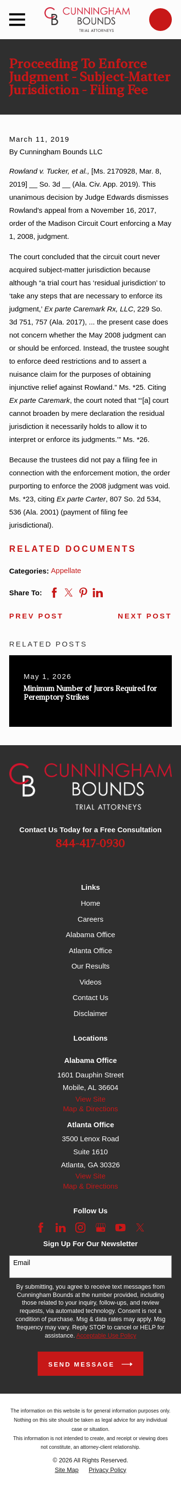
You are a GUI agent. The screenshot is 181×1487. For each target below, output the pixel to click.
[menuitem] (66, 1470)
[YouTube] (120, 1227)
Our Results (90, 966)
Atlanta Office (90, 950)
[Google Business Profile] (101, 1227)
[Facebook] (41, 1227)
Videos (91, 982)
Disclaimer (90, 1013)
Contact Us (90, 997)
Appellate (66, 570)
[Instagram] (80, 1227)
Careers (90, 919)
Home (90, 903)
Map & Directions (90, 1108)
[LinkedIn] (61, 1227)
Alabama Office (90, 934)
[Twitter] (140, 1227)
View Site (90, 1099)
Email (21, 1262)
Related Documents (73, 549)
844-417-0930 (90, 844)
